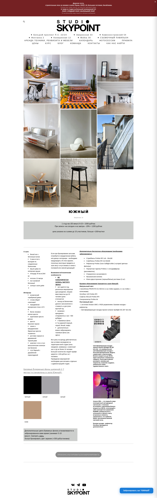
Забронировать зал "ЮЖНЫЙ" (136, 490)
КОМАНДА (75, 44)
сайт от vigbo (78, 492)
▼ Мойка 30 (84, 38)
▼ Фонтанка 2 (36, 38)
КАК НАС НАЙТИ (116, 44)
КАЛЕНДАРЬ (86, 41)
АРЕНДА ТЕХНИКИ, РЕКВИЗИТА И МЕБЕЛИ (48, 41)
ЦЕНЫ (35, 44)
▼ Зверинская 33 (83, 35)
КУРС (48, 44)
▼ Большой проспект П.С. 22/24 (49, 35)
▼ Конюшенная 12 (61, 38)
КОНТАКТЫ (94, 44)
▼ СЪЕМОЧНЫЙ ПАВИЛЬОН (112, 38)
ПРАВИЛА (127, 41)
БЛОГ (61, 44)
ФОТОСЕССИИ (107, 41)
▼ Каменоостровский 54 (112, 35)
